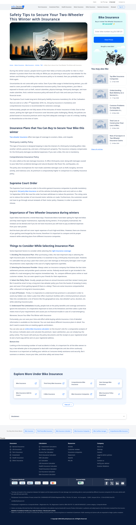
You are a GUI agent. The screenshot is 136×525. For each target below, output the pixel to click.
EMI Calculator (43, 458)
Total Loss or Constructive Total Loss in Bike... (117, 123)
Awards (70, 458)
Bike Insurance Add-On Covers (23, 394)
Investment (16, 455)
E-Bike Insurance (49, 394)
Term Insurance (17, 452)
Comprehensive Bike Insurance (78, 383)
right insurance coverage (61, 251)
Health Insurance (18, 458)
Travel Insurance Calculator (48, 469)
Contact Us (122, 2)
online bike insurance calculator (37, 329)
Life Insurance (17, 449)
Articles (70, 447)
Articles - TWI (39, 65)
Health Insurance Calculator (48, 466)
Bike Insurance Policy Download (106, 394)
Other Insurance (17, 461)
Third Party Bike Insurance (52, 383)
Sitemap (100, 449)
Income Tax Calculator (46, 452)
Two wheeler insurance (19, 137)
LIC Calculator (43, 461)
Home (11, 65)
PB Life (70, 461)
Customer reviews (74, 449)
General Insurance (18, 447)
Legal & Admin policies (104, 455)
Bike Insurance (30, 65)
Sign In (121, 7)
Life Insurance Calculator (47, 463)
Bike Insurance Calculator (47, 474)
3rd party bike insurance (27, 191)
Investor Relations (103, 466)
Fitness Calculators (47, 449)
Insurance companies (75, 452)
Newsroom (71, 455)
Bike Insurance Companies (80, 394)
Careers (99, 452)
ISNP (98, 458)
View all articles (97, 149)
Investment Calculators (49, 447)
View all (67, 405)
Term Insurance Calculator (47, 455)
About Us (100, 447)
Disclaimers (15, 416)
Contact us (100, 461)
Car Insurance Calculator (47, 472)
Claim (94, 2)
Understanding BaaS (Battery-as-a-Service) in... (117, 92)
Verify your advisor (103, 463)
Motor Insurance (19, 65)
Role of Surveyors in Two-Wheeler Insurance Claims (117, 138)
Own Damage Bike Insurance (105, 383)
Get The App (104, 2)
